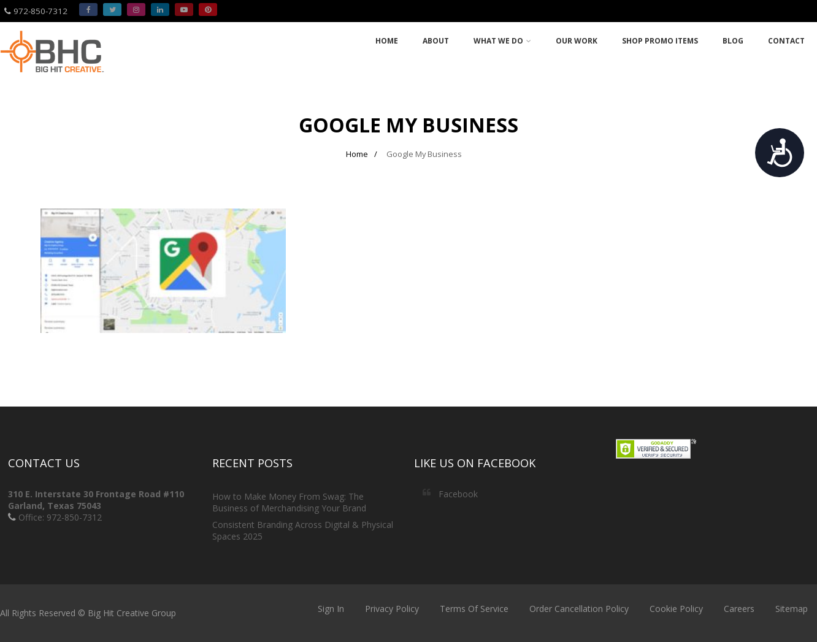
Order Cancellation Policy (579, 608)
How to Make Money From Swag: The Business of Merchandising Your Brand (289, 502)
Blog (733, 41)
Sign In (331, 608)
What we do (502, 41)
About (436, 41)
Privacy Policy (392, 608)
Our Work (576, 41)
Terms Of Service (474, 608)
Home (386, 41)
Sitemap (791, 608)
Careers (739, 608)
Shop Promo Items (660, 41)
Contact (786, 41)
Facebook (458, 494)
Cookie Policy (676, 608)
